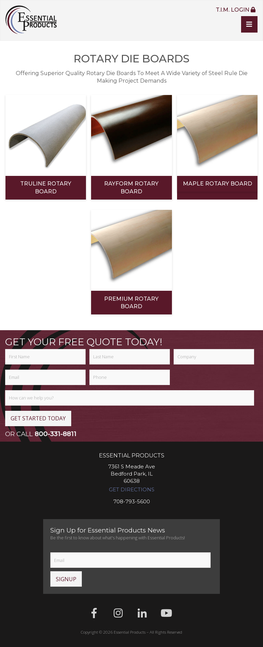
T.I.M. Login (235, 9)
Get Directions (131, 490)
